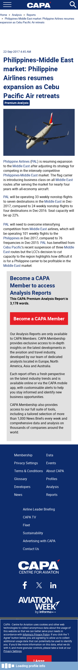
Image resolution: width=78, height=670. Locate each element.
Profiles (51, 479)
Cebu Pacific (12, 247)
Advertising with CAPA (39, 541)
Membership (23, 455)
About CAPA (55, 471)
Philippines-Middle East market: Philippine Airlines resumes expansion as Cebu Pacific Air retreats (37, 20)
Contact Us (31, 548)
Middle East (21, 166)
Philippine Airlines (16, 161)
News (18, 494)
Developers (22, 486)
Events (51, 463)
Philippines (11, 175)
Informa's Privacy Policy (36, 634)
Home (3, 15)
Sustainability (33, 533)
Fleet (26, 525)
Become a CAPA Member (39, 319)
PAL (34, 161)
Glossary (20, 479)
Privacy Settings (13, 651)
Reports (31, 15)
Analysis (17, 15)
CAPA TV (29, 517)
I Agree (39, 661)
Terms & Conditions (28, 471)
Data (49, 455)
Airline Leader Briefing (39, 509)
